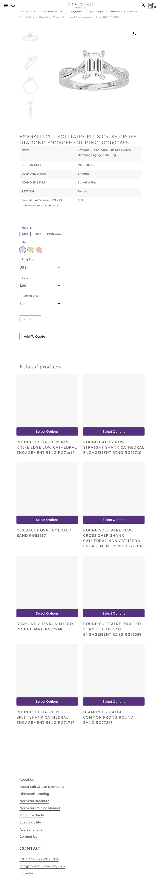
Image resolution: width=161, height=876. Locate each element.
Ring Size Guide (32, 815)
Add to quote (34, 336)
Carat (25, 277)
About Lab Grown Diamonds (42, 787)
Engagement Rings (48, 11)
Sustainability (30, 822)
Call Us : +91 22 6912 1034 (39, 859)
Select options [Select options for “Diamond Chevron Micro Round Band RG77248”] (47, 613)
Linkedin (26, 873)
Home (24, 11)
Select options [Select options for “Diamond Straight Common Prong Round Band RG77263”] (113, 701)
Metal (25, 242)
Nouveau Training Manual (40, 808)
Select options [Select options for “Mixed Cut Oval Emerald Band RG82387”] (47, 520)
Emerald (115, 11)
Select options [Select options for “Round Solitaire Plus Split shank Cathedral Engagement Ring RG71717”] (47, 701)
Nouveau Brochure (34, 801)
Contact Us (28, 836)
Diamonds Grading (34, 794)
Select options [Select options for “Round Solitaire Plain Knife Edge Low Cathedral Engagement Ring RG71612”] (47, 431)
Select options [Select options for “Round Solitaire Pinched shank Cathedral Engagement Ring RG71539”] (113, 613)
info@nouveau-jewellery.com (42, 866)
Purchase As (30, 295)
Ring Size (28, 259)
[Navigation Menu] (6, 5)
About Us (27, 779)
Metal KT (28, 227)
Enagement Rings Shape (86, 11)
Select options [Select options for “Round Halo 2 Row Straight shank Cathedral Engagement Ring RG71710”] (113, 431)
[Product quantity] (31, 319)
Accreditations (31, 829)
